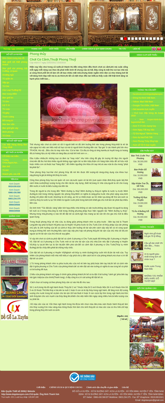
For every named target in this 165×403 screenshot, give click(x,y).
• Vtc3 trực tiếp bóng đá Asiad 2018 (147, 114)
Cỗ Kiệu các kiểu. (10, 156)
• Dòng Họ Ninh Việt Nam (143, 98)
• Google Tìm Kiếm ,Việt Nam (145, 105)
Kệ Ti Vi (6, 105)
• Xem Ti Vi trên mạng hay (143, 126)
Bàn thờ (6, 166)
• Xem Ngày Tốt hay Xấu (142, 130)
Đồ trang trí (7, 120)
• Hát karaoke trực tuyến (142, 109)
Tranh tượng (8, 117)
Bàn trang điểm (9, 94)
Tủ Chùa (6, 136)
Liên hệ (125, 387)
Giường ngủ (8, 75)
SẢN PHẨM (70, 49)
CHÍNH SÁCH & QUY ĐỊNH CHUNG (97, 49)
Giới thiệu (40, 387)
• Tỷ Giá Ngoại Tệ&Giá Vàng (144, 133)
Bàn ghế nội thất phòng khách (14, 63)
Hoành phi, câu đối (11, 174)
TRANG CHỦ (36, 49)
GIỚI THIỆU (54, 49)
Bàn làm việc (8, 124)
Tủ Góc (5, 101)
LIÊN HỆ (136, 49)
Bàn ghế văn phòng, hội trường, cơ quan (14, 69)
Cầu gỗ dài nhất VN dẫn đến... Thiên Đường (153, 246)
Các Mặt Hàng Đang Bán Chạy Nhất (14, 145)
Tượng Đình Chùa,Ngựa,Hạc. (14, 161)
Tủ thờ (5, 170)
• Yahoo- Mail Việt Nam (142, 102)
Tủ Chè (5, 86)
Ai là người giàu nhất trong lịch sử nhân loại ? (152, 257)
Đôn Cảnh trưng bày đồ (13, 58)
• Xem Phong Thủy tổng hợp (144, 141)
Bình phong (8, 132)
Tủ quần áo (7, 79)
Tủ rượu (6, 109)
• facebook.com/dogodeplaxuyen (147, 94)
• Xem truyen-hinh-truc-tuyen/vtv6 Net (147, 120)
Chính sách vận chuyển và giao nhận (102, 387)
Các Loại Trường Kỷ (11, 90)
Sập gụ (5, 82)
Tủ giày (5, 113)
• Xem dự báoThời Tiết (141, 137)
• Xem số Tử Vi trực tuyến (143, 145)
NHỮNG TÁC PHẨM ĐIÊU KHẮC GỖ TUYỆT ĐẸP (153, 278)
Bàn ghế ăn (7, 98)
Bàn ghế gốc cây (10, 128)
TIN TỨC (122, 49)
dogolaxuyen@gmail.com (152, 400)
